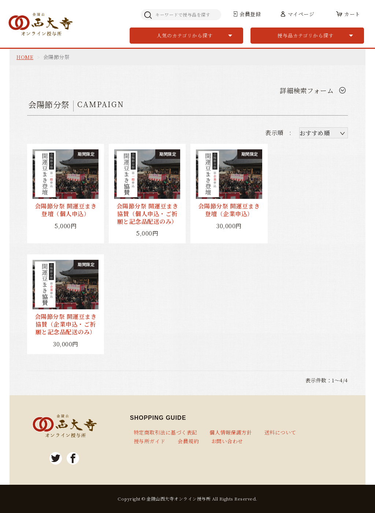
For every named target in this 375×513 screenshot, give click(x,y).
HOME (24, 57)
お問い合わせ (227, 441)
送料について (280, 432)
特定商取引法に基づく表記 (165, 432)
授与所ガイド (150, 441)
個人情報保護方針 (230, 432)
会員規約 (188, 441)
